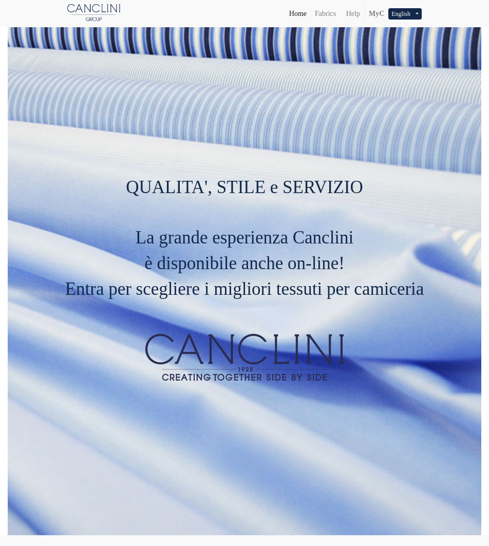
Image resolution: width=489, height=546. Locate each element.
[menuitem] (298, 13)
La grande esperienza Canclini (245, 238)
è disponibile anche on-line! (244, 263)
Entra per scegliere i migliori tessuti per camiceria (244, 289)
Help (352, 13)
